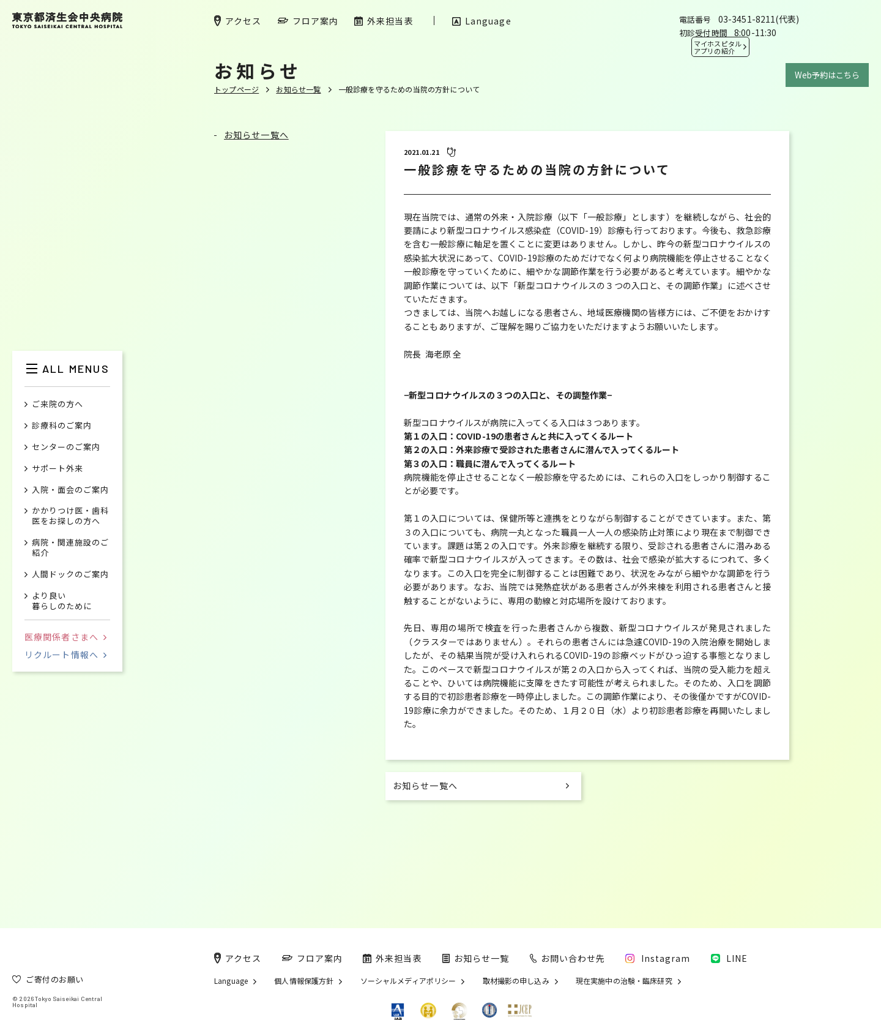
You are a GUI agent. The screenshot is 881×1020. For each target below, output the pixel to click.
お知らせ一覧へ (256, 135)
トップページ (236, 89)
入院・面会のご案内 (70, 490)
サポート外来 (57, 468)
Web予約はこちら (827, 75)
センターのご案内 (66, 447)
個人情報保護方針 (303, 980)
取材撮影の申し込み (516, 980)
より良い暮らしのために (62, 601)
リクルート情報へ (65, 654)
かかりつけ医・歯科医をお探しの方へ (70, 516)
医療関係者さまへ (65, 636)
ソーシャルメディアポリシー (408, 980)
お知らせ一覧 (298, 89)
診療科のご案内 (62, 426)
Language (231, 980)
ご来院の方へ (57, 404)
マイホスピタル (718, 47)
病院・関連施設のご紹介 (70, 548)
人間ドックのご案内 (70, 574)
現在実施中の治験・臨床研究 (624, 980)
